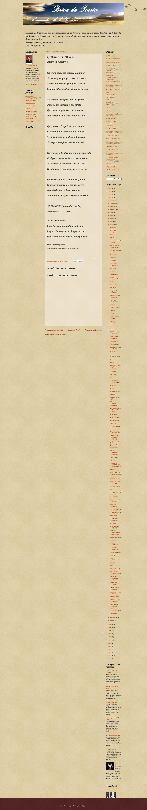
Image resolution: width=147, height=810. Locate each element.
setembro (113, 209)
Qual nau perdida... (115, 442)
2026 (110, 188)
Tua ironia (113, 329)
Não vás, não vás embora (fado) (115, 246)
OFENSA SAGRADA (114, 543)
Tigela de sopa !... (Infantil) (115, 337)
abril (111, 221)
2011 (110, 658)
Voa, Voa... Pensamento (114, 300)
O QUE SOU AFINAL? (113, 583)
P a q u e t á (113, 515)
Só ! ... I (112, 359)
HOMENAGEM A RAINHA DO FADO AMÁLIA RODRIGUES (112, 168)
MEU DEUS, (110, 116)
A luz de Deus (114, 285)
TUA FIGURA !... (111, 152)
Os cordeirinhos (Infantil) (114, 527)
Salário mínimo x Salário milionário (115, 403)
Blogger (83, 806)
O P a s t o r (113, 613)
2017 (110, 640)
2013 (110, 652)
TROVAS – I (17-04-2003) (115, 332)
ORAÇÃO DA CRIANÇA (113, 138)
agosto (112, 212)
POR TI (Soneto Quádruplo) (110, 71)
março (112, 224)
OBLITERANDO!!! (115, 552)
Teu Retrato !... (110, 68)
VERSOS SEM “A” (115, 308)
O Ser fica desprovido (114, 231)
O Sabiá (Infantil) (115, 569)
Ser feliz (112, 362)
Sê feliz (112, 388)
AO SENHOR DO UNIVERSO (111, 129)
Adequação (113, 227)
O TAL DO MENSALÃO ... (115, 559)
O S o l (112, 563)
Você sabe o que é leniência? (115, 296)
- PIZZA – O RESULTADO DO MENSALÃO (116, 464)
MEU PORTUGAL (111, 95)
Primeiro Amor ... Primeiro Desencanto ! (115, 452)
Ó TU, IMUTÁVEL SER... (113, 89)
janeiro (112, 620)
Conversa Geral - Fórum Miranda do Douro (33, 99)
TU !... (108, 110)
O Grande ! (113, 257)
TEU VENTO (114, 341)
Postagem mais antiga (93, 330)
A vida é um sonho (115, 235)
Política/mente (114, 457)
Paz (111, 489)
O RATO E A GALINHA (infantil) (114, 578)
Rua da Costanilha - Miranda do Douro (115, 409)
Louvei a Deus (110, 84)
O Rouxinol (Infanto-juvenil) (115, 572)
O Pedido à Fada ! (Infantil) (115, 600)
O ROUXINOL (110, 154)
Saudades (112, 394)
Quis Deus (113, 423)
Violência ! (113, 305)
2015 (110, 646)
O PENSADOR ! (114, 597)
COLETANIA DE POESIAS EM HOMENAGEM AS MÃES (113, 79)
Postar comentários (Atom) (58, 334)
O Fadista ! (113, 238)
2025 (110, 191)
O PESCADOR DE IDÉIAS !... (115, 592)
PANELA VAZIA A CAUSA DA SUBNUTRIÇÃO (115, 510)
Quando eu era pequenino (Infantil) (114, 437)
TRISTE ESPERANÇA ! (113, 113)
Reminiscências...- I (115, 420)
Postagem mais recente (54, 330)
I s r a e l (112, 271)
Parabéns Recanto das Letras (115, 500)
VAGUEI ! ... (113, 313)
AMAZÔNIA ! (110, 102)
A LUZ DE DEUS (111, 65)
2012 (110, 655)
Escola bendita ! (114, 274)
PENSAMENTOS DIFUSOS (115, 482)
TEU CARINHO (114, 344)
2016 (110, 643)
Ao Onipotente (114, 282)
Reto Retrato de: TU (112, 149)
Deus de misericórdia (114, 278)
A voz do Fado (114, 255)
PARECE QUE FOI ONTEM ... (115, 493)
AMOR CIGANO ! (111, 121)
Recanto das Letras (31, 114)
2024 (110, 194)
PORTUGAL (110, 75)
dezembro (113, 200)
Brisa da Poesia (32, 65)
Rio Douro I (113, 414)
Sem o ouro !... (114, 374)
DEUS (108, 92)
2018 (110, 637)
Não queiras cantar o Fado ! (115, 251)
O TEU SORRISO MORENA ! (111, 124)
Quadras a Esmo (114, 445)
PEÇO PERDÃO (115, 486)
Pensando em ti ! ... (115, 478)
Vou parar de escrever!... (114, 291)
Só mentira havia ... (115, 356)
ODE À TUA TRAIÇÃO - (114, 548)
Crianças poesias (30, 103)
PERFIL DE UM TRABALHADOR (115, 474)
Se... (111, 377)
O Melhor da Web (31, 106)
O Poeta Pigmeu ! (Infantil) (115, 588)
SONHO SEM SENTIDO (113, 135)
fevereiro (113, 617)
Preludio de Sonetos (31, 111)
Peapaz (28, 108)
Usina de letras (30, 121)
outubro (112, 206)
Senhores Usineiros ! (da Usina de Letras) (115, 367)
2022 (110, 624)
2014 (110, 649)
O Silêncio (113, 566)
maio (111, 218)
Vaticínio (112, 310)
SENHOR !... (114, 260)
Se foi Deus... (113, 385)
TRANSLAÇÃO (110, 105)
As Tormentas (29, 96)
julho (112, 215)
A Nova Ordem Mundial (113, 735)
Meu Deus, (113, 268)
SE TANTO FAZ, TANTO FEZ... (115, 381)
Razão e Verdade (114, 417)
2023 (110, 197)
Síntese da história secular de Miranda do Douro (113, 61)
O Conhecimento (111, 749)
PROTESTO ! (114, 448)
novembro (113, 203)
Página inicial (74, 330)
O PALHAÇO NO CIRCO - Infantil (115, 609)
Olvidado (112, 540)
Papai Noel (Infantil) (113, 505)
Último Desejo (114, 326)
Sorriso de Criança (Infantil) (115, 348)
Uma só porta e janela (114, 317)
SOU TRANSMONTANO (113, 141)
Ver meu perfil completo (32, 84)
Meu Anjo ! (109, 86)
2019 (110, 634)
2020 (110, 630)
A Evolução (113, 288)
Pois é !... (112, 460)
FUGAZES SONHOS (112, 146)
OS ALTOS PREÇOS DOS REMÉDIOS (115, 532)
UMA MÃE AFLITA (113, 322)
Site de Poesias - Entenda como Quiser (33, 117)
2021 (110, 627)
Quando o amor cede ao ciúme (115, 431)
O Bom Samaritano (112, 702)
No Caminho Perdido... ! (114, 264)
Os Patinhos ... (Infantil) (114, 519)
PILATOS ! (113, 469)
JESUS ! (108, 107)
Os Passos (113, 523)
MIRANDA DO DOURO (113, 58)
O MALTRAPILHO (111, 118)
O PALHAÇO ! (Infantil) (114, 605)
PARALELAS (114, 497)
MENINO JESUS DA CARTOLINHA (112, 158)
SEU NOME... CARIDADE (113, 133)
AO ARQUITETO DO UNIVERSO (112, 98)
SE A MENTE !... (115, 391)
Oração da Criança (115, 537)
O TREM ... (113, 555)
